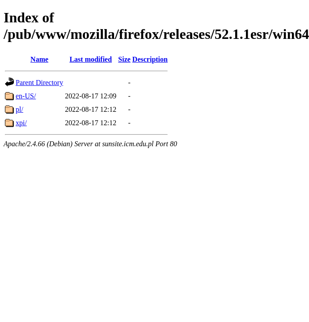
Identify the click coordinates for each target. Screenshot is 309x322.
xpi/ (21, 123)
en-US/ (26, 96)
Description (150, 59)
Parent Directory (39, 82)
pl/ (19, 109)
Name (39, 59)
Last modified (90, 59)
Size (124, 59)
